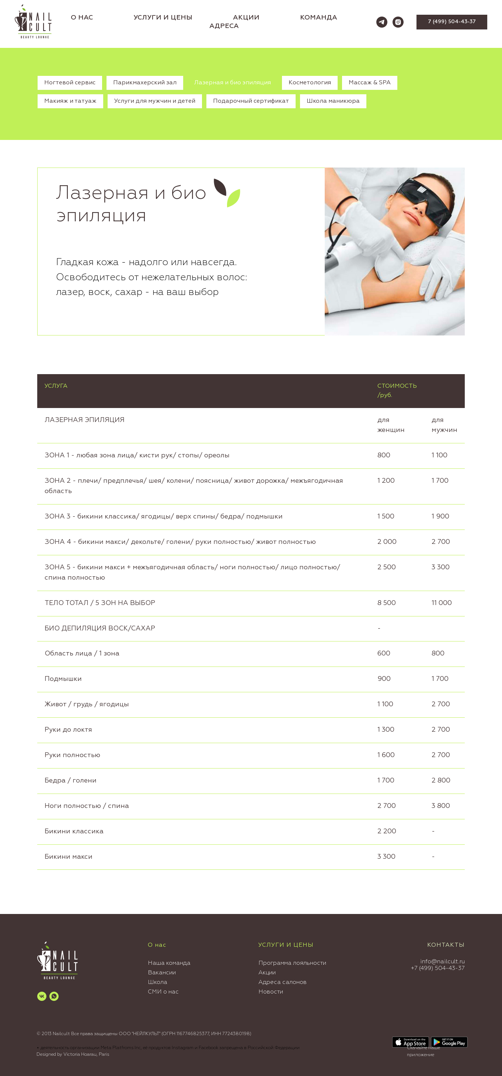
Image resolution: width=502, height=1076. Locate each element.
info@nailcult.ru (442, 962)
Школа (157, 982)
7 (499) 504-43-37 (439, 968)
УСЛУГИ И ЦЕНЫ (162, 17)
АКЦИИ (246, 17)
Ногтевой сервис (69, 83)
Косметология (310, 83)
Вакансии (162, 973)
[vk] (41, 996)
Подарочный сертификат (251, 101)
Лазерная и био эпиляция (232, 83)
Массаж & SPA (370, 83)
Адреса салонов (282, 982)
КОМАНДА (318, 17)
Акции (267, 973)
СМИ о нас (163, 992)
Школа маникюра (333, 101)
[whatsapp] (54, 996)
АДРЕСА (224, 26)
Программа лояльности (292, 963)
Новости (270, 992)
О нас (157, 945)
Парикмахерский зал (145, 83)
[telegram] (381, 22)
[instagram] (398, 22)
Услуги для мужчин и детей (154, 101)
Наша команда (169, 963)
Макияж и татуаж (70, 101)
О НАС (82, 17)
